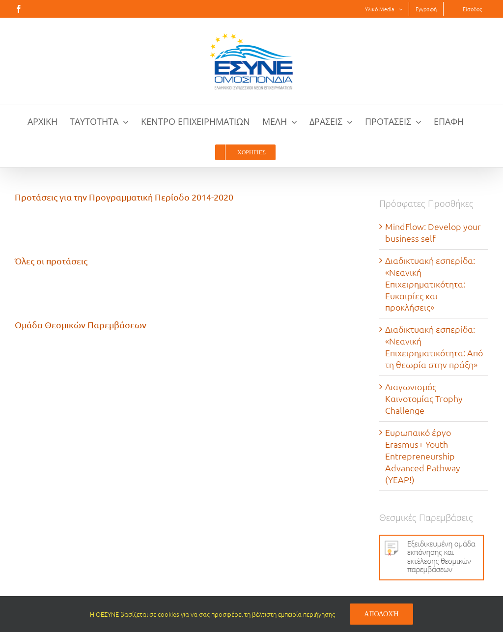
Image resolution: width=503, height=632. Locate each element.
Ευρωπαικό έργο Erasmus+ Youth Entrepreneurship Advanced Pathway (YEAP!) (422, 456)
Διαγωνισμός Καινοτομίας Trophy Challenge (424, 398)
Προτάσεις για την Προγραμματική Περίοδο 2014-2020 (124, 197)
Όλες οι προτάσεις (51, 261)
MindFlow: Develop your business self (433, 232)
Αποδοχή (381, 613)
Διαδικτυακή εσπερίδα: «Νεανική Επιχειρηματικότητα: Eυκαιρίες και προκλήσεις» (430, 284)
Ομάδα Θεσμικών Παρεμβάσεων (80, 324)
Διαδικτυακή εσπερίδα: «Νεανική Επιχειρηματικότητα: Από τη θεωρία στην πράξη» (434, 346)
